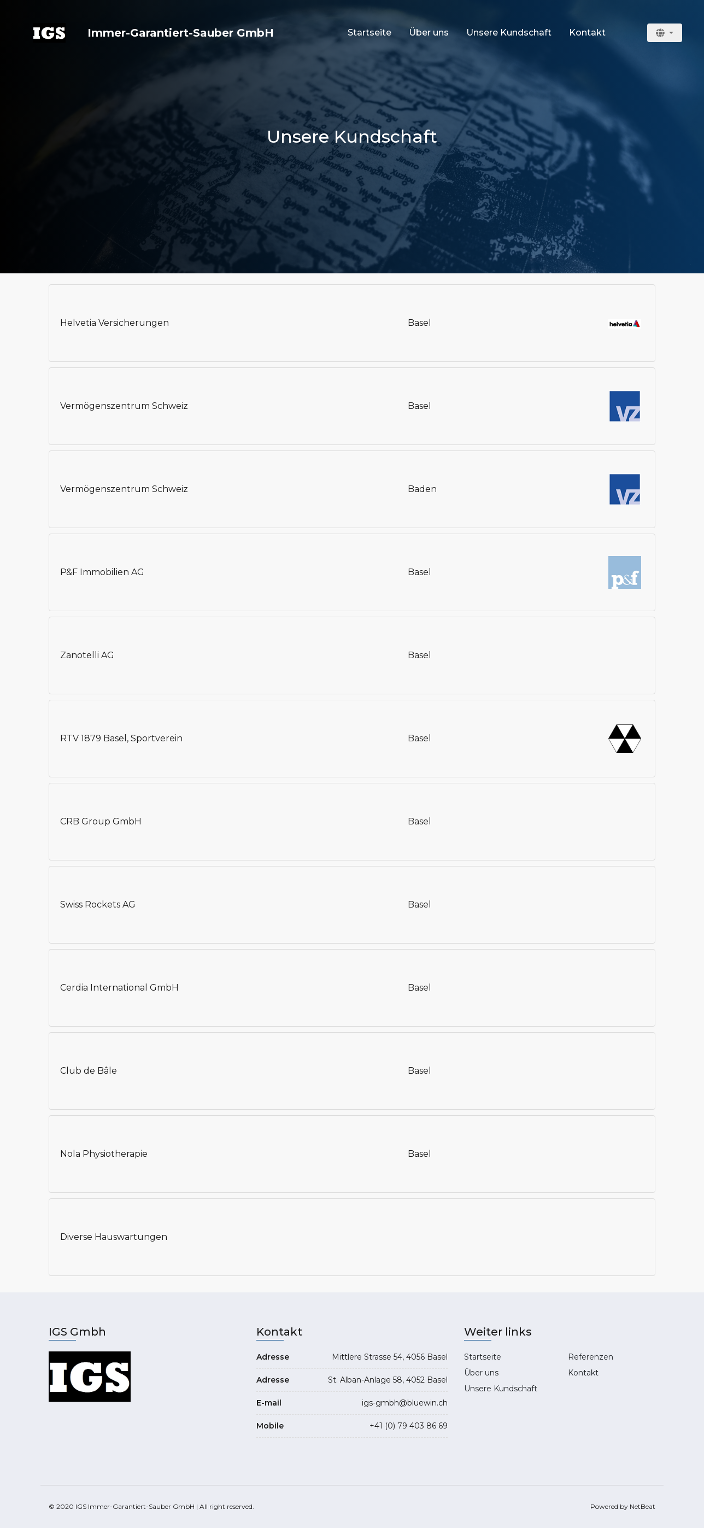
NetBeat (642, 1506)
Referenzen (590, 1357)
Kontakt (587, 32)
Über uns (429, 32)
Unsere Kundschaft (509, 32)
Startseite (369, 32)
